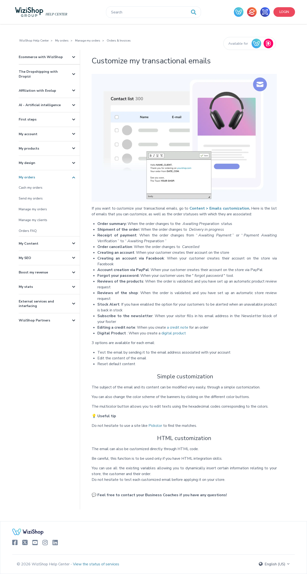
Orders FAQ (28, 231)
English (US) (274, 564)
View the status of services (96, 564)
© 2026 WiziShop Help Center (44, 564)
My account (28, 134)
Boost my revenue (33, 272)
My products (29, 148)
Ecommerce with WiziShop (41, 57)
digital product (173, 333)
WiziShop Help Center (34, 40)
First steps (27, 119)
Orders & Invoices (119, 40)
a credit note (177, 327)
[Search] (153, 12)
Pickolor (155, 425)
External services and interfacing (36, 303)
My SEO (25, 258)
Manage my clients (33, 220)
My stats (26, 286)
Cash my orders (30, 187)
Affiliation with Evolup (37, 90)
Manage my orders (87, 40)
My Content (28, 243)
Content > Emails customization (219, 208)
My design (27, 163)
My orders (62, 40)
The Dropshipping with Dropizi (38, 74)
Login (284, 12)
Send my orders (31, 198)
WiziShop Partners (34, 320)
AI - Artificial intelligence (40, 105)
